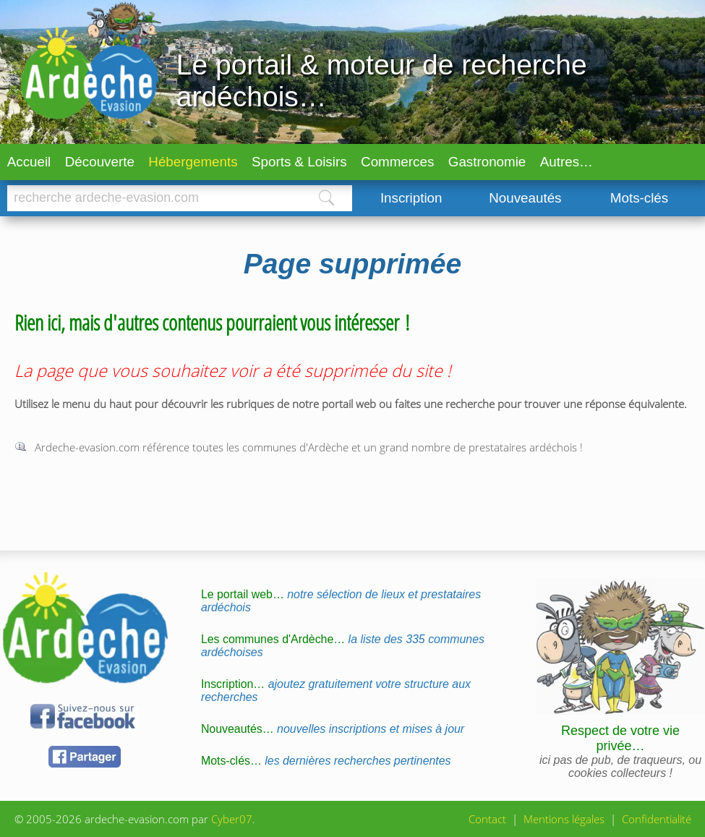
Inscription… (336, 690)
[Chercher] (154, 198)
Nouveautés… (332, 729)
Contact (487, 819)
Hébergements (192, 161)
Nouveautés (525, 197)
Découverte (99, 161)
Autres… (566, 161)
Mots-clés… (326, 761)
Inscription (411, 197)
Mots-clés (639, 197)
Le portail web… (341, 600)
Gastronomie (487, 161)
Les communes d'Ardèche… (342, 645)
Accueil (29, 161)
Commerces (397, 161)
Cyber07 (231, 819)
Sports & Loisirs (299, 161)
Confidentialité (656, 819)
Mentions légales (564, 819)
